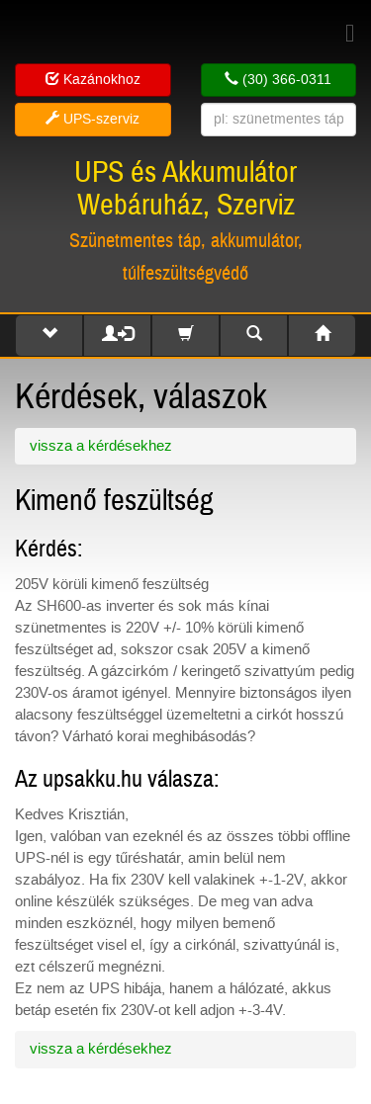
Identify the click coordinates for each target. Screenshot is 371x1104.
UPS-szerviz (92, 119)
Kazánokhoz (93, 79)
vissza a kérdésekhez (101, 446)
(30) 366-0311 (278, 79)
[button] (49, 335)
